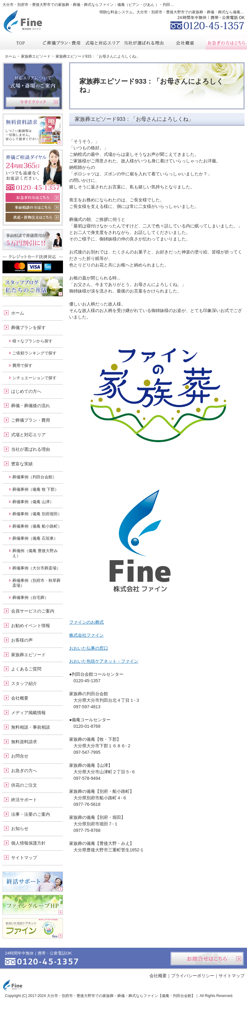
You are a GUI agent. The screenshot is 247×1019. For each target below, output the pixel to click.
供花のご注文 (24, 785)
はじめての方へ (26, 391)
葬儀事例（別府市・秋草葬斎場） (36, 583)
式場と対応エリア (28, 434)
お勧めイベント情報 (30, 625)
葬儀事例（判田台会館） (34, 477)
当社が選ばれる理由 (30, 449)
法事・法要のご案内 (30, 814)
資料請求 (197, 4)
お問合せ (19, 755)
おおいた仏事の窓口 (88, 648)
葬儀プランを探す (28, 327)
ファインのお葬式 (86, 622)
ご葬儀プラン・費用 (30, 420)
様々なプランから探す (32, 341)
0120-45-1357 (207, 21)
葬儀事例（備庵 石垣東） (35, 538)
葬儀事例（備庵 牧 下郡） (35, 489)
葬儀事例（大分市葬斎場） (36, 568)
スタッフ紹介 (24, 683)
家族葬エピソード (28, 654)
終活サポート (24, 799)
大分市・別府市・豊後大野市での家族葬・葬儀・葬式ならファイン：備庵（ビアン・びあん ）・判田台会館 (91, 4)
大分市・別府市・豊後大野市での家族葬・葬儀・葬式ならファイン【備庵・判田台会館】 (121, 996)
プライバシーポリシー (192, 975)
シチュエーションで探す (34, 378)
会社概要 (19, 698)
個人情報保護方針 (28, 843)
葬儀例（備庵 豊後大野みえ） (35, 553)
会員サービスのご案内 (32, 610)
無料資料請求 (24, 741)
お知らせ (19, 828)
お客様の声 (22, 640)
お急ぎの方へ (24, 770)
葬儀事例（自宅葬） (30, 597)
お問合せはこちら (207, 958)
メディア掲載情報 (28, 712)
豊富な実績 (22, 463)
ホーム (17, 312)
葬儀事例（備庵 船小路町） (37, 526)
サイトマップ (24, 857)
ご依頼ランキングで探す (34, 353)
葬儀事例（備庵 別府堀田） (37, 514)
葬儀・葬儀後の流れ (30, 405)
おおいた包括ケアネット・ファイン (103, 661)
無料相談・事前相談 (30, 727)
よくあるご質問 (26, 668)
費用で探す (22, 365)
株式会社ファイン (86, 635)
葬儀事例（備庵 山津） (33, 501)
